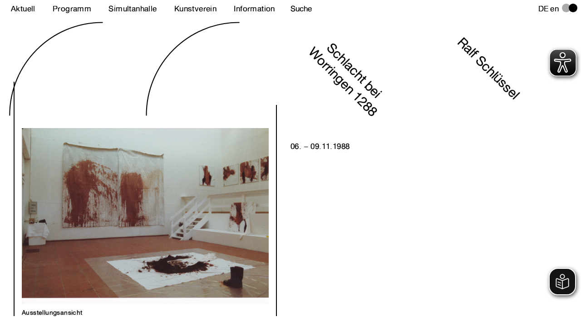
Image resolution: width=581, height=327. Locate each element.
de (543, 8)
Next (83, 206)
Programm (72, 8)
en (554, 8)
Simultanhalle (132, 8)
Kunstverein (195, 8)
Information (254, 8)
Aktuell (23, 8)
